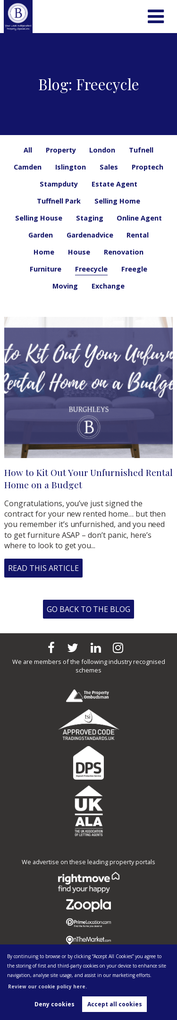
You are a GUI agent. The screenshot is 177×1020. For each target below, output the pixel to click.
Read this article (43, 568)
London (102, 149)
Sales (109, 166)
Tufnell (141, 149)
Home (44, 251)
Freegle (134, 268)
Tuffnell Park (59, 200)
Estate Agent (114, 183)
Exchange (108, 285)
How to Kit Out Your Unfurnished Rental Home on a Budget (88, 478)
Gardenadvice (90, 234)
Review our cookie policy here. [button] (47, 986)
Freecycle (91, 268)
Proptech (147, 166)
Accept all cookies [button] (114, 1004)
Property (61, 149)
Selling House (38, 217)
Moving (65, 285)
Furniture (45, 268)
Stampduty (59, 183)
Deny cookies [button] (54, 1004)
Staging (89, 217)
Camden (28, 166)
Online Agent (139, 217)
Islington (70, 166)
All (28, 149)
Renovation (123, 251)
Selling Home (117, 200)
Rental (137, 234)
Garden (40, 234)
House (79, 251)
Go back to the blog (88, 609)
